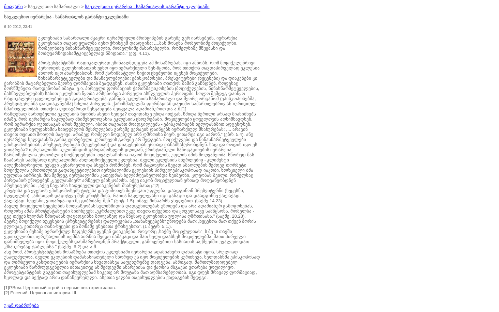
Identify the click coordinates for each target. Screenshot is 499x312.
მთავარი (13, 6)
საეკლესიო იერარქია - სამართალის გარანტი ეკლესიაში (147, 6)
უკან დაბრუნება (21, 305)
